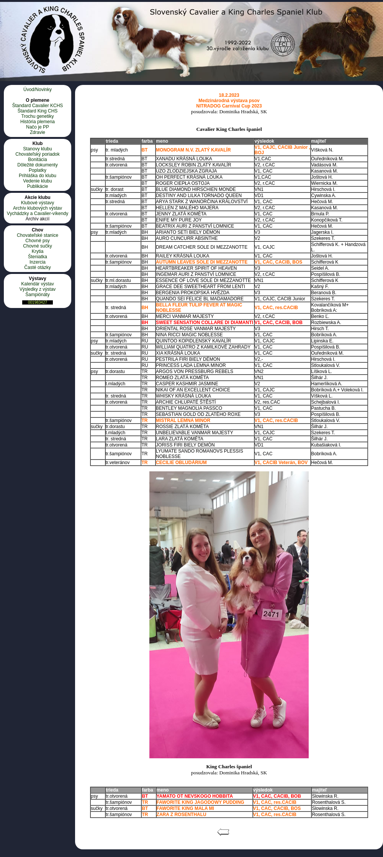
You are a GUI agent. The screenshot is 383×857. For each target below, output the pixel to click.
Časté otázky (37, 267)
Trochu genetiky (37, 116)
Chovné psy (37, 240)
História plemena (37, 121)
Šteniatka (37, 256)
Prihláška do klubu (37, 175)
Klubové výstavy (37, 202)
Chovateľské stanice (37, 235)
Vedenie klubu (37, 181)
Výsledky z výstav (38, 289)
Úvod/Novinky (37, 89)
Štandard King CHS (38, 111)
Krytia (38, 251)
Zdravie (37, 132)
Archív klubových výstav (37, 208)
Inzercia (37, 262)
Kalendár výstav (37, 284)
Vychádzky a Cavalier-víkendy (37, 213)
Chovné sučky (37, 246)
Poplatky (37, 170)
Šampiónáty (37, 294)
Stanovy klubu (37, 149)
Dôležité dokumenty (37, 165)
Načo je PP (37, 127)
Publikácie (37, 186)
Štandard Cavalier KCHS (37, 105)
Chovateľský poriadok (37, 154)
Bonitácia (37, 159)
